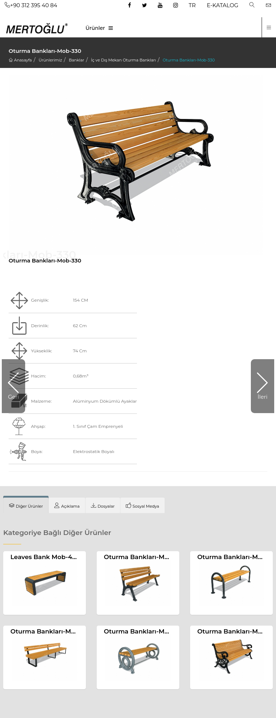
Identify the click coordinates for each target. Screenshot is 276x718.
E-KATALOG (223, 5)
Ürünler (95, 28)
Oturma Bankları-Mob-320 (145, 631)
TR (192, 5)
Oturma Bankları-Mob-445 (51, 631)
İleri (263, 396)
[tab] (26, 505)
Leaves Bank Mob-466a (46, 557)
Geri (13, 396)
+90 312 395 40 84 (31, 5)
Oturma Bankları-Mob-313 (144, 557)
